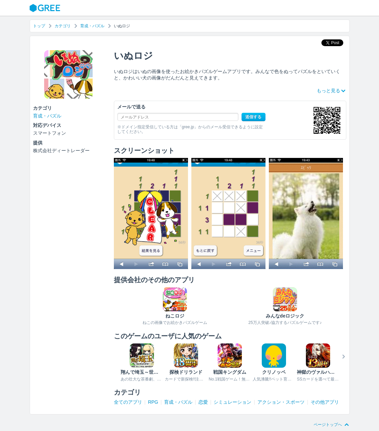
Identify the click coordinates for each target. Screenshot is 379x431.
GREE (46, 8)
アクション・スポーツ (281, 402)
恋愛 (203, 402)
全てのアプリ (128, 402)
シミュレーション (232, 402)
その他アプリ (325, 402)
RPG (153, 402)
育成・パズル (92, 26)
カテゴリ (63, 26)
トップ (39, 26)
